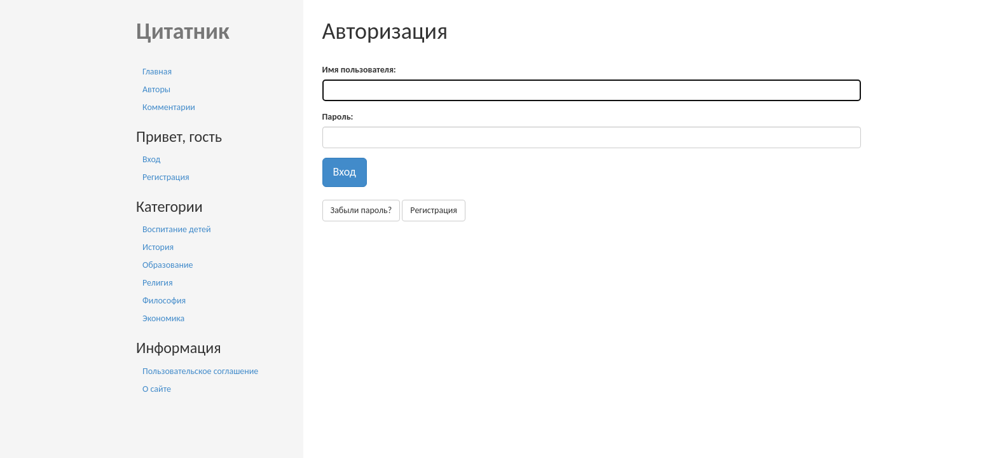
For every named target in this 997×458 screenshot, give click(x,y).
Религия (157, 282)
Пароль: (338, 116)
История (158, 247)
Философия (164, 300)
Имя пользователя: (359, 69)
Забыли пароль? (361, 210)
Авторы (156, 89)
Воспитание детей (176, 229)
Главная (157, 71)
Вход (151, 159)
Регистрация (165, 177)
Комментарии (168, 107)
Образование (167, 265)
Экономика (163, 318)
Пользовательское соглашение (200, 371)
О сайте (156, 389)
